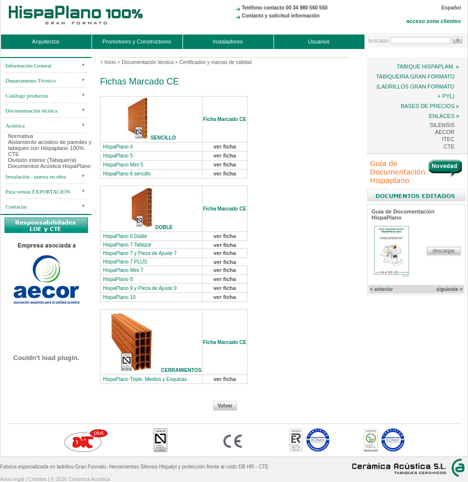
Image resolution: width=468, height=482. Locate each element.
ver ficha (225, 147)
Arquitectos (46, 41)
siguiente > (449, 289)
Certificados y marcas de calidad (216, 62)
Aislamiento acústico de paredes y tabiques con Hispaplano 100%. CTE (50, 148)
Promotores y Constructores (136, 41)
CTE (449, 147)
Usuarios (319, 41)
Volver (225, 405)
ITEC (448, 139)
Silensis (442, 125)
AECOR (444, 132)
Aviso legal (12, 479)
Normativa (20, 136)
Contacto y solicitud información (281, 15)
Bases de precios (427, 106)
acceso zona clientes (433, 21)
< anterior (381, 289)
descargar (443, 251)
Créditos (37, 479)
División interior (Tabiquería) (42, 160)
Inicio (110, 62)
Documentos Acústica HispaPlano (49, 166)
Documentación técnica (148, 62)
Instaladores (228, 41)
